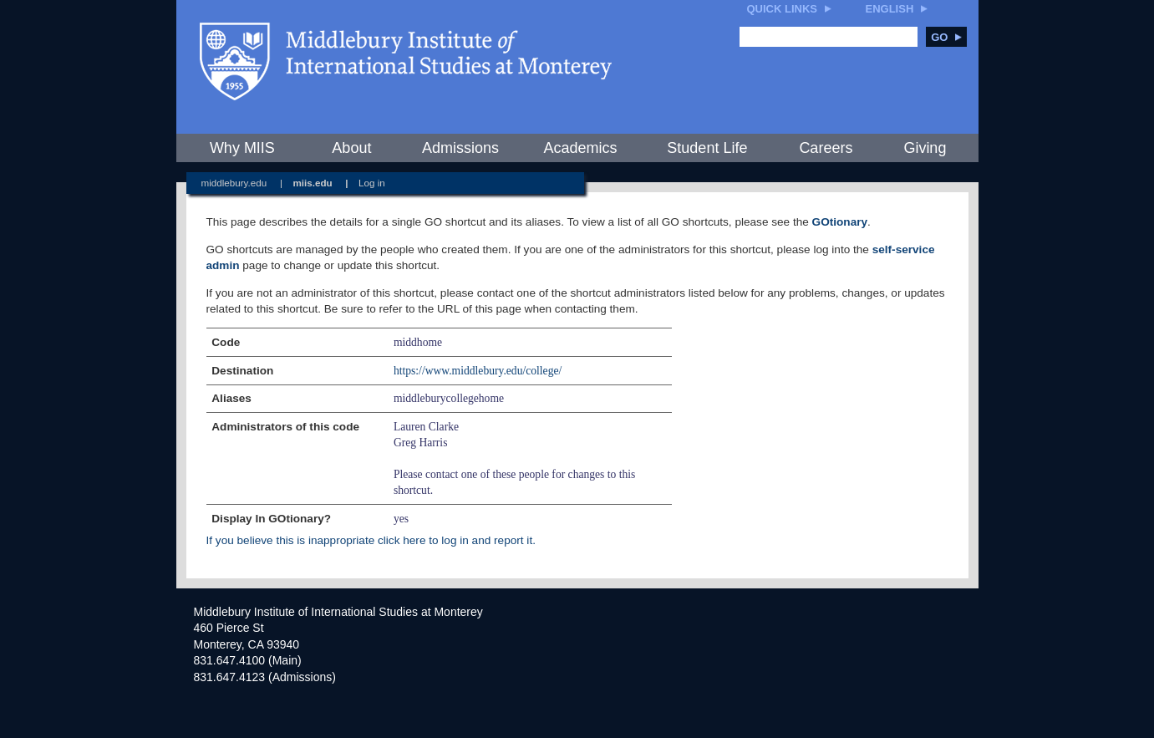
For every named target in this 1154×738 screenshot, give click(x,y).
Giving (924, 148)
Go (946, 37)
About (351, 148)
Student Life (707, 148)
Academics (580, 148)
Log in (371, 182)
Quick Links (782, 9)
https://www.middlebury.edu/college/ (478, 370)
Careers (825, 148)
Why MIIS (242, 148)
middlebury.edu (234, 182)
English (890, 9)
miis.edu (312, 182)
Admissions (460, 148)
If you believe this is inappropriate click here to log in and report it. (371, 540)
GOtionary (839, 222)
